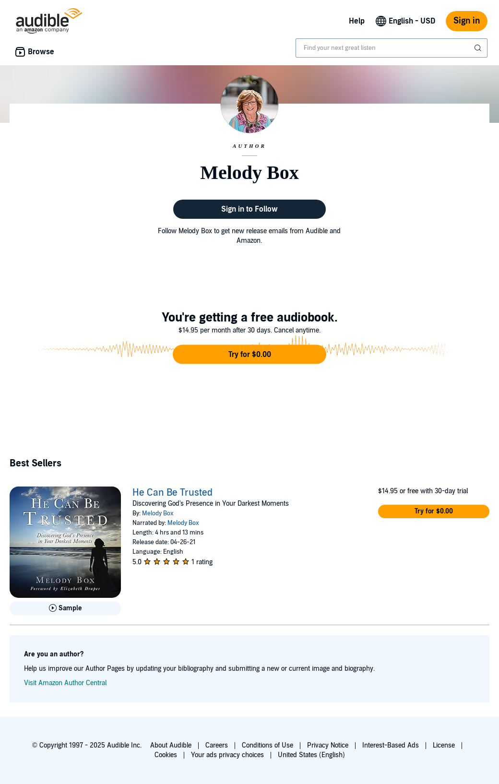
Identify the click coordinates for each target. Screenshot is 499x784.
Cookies (165, 755)
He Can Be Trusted (172, 493)
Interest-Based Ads (390, 745)
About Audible (170, 745)
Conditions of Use (267, 745)
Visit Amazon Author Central (65, 683)
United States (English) (311, 755)
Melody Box (158, 513)
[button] (249, 354)
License (444, 745)
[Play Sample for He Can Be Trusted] (65, 608)
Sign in (466, 21)
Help (357, 21)
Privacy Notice (327, 745)
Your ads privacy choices (227, 755)
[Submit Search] (478, 48)
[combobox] (391, 48)
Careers (216, 745)
